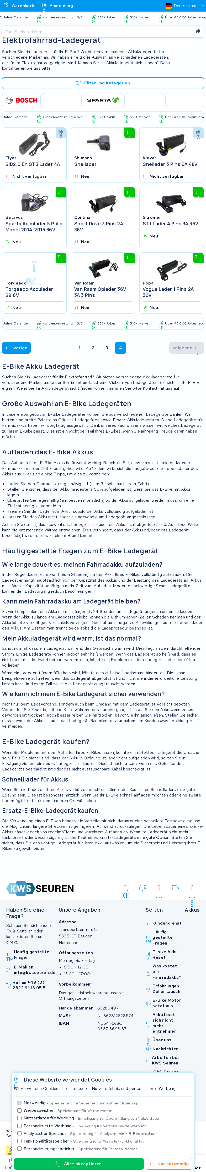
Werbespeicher (69, 1110)
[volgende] (16, 349)
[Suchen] (97, 32)
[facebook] (143, 889)
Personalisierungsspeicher (81, 1148)
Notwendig (81, 1102)
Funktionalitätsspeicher (84, 1141)
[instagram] (159, 890)
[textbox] (182, 6)
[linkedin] (126, 890)
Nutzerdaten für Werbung (92, 1118)
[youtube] (192, 890)
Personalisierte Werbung (85, 1126)
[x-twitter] (175, 889)
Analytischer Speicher (91, 1133)
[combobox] (183, 6)
